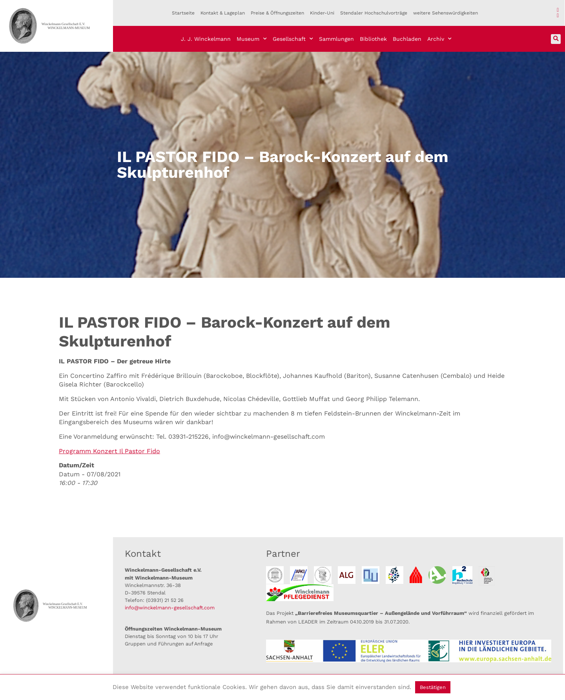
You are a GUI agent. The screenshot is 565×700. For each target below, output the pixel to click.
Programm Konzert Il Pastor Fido (109, 451)
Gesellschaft (293, 39)
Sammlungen (336, 39)
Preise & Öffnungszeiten (277, 13)
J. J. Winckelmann (206, 39)
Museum (252, 39)
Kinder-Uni (322, 13)
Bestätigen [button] (433, 687)
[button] (556, 39)
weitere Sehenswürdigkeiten (445, 13)
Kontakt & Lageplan (222, 13)
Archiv (439, 39)
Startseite (183, 13)
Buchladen (407, 39)
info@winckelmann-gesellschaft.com (170, 608)
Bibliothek (373, 39)
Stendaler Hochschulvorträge (373, 13)
